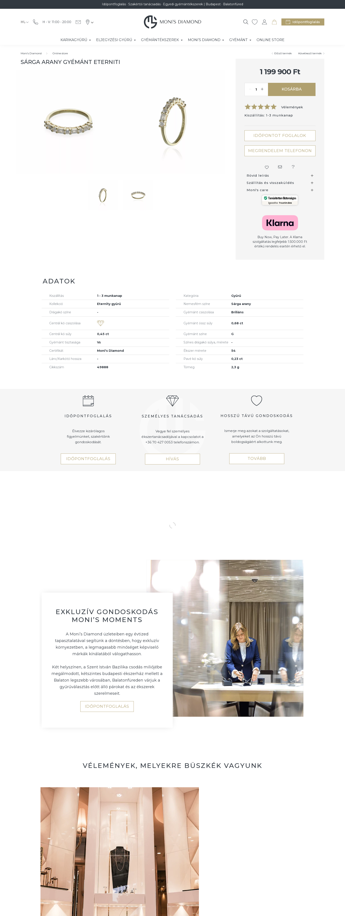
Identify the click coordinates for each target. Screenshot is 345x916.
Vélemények (292, 107)
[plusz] (262, 89)
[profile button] (264, 22)
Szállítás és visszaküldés (270, 183)
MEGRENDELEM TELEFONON (280, 150)
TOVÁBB (257, 458)
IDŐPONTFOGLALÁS (88, 458)
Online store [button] (270, 40)
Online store (60, 53)
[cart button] (274, 22)
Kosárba (292, 89)
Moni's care (257, 190)
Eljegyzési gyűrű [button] (114, 40)
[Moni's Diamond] (31, 53)
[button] (266, 167)
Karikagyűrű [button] (74, 40)
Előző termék (283, 53)
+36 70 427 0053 (159, 442)
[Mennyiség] (256, 89)
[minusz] (250, 89)
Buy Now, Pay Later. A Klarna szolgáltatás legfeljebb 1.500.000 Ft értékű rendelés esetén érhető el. (280, 241)
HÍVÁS (172, 459)
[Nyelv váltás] (23, 22)
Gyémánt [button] (239, 40)
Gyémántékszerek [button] (160, 40)
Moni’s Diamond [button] (204, 40)
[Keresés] (245, 22)
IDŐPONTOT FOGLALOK (279, 135)
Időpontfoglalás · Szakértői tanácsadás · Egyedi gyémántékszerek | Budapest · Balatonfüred (172, 4)
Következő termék (310, 53)
